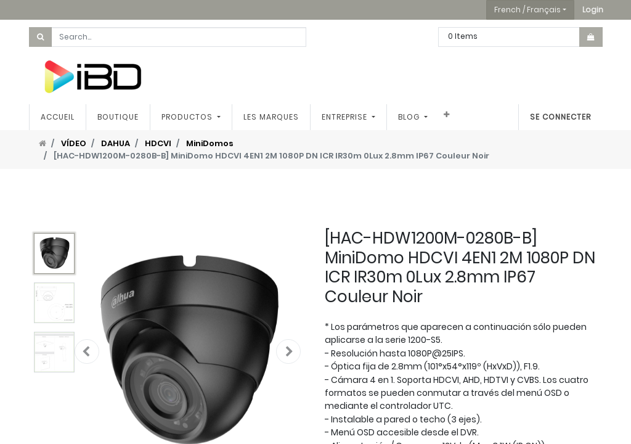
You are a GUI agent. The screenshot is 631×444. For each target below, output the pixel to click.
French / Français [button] (527, 9)
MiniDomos (210, 143)
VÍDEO (73, 143)
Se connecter (560, 117)
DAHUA (115, 143)
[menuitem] (58, 117)
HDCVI (158, 143)
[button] (592, 10)
